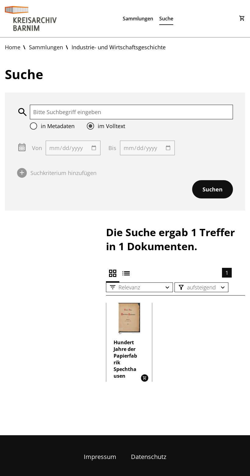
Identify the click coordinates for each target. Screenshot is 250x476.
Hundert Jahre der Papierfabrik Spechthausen (125, 359)
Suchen (212, 189)
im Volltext (111, 126)
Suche (166, 18)
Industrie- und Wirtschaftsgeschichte (119, 47)
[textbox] (131, 112)
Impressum (100, 457)
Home (12, 47)
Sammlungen (138, 18)
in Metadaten (58, 126)
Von (37, 148)
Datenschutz (148, 457)
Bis (112, 148)
